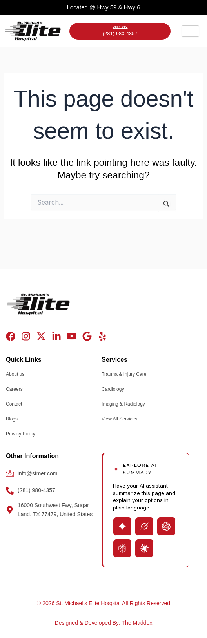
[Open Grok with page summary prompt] (144, 526)
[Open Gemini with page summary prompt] (122, 526)
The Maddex (137, 623)
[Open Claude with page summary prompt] (144, 548)
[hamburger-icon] (190, 31)
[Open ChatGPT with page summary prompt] (166, 526)
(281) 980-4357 (120, 33)
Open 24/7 (120, 27)
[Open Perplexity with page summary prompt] (122, 548)
